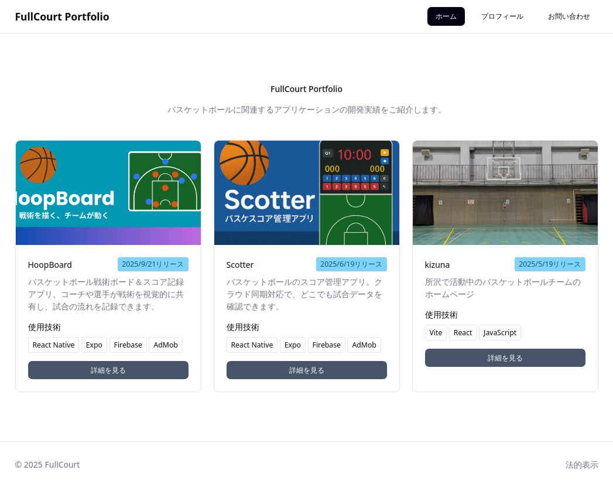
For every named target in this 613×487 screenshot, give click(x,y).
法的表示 (582, 464)
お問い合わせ (569, 16)
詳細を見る (108, 370)
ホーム (446, 16)
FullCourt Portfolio (62, 16)
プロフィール (502, 16)
